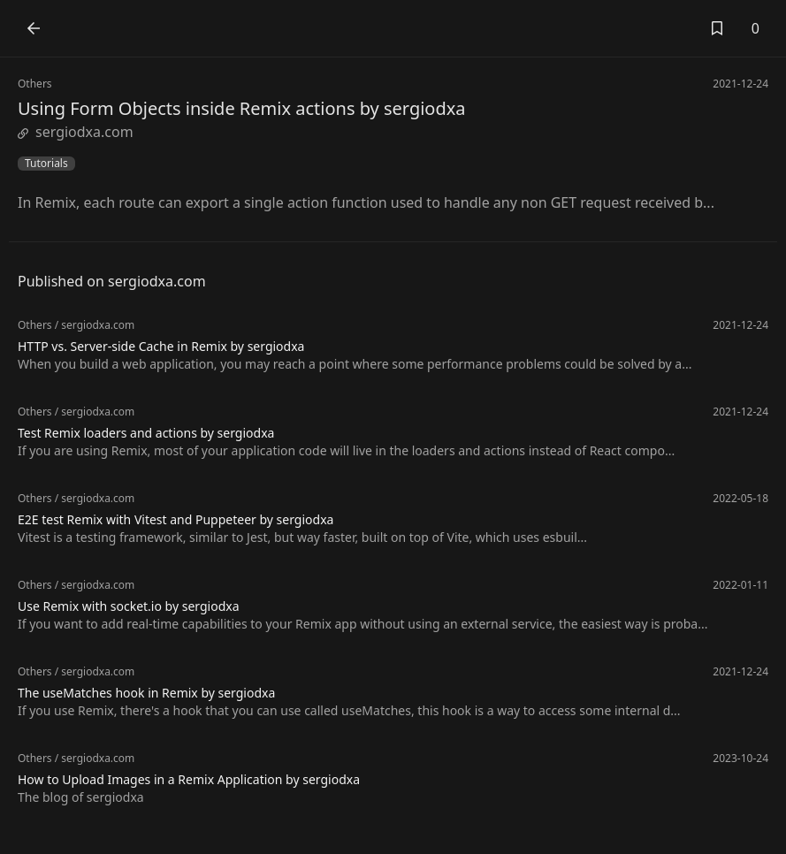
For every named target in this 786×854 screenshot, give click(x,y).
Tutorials (46, 163)
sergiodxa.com (76, 131)
